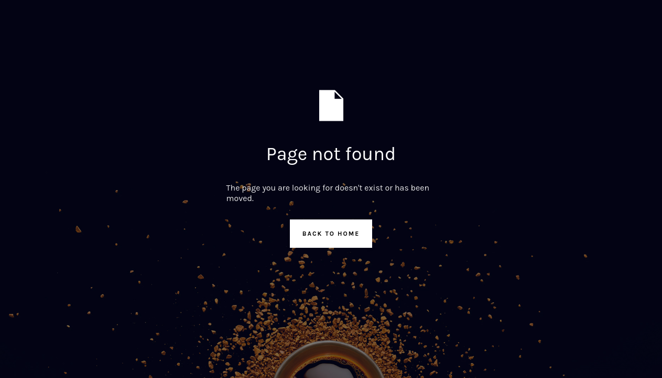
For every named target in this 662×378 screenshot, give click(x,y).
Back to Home (331, 233)
